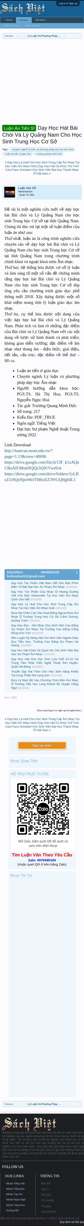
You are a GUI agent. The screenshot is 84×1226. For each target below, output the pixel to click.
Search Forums (12, 25)
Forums (23, 20)
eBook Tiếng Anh (15, 1188)
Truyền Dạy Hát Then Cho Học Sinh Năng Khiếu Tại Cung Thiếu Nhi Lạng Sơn (44, 673)
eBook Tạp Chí (14, 1194)
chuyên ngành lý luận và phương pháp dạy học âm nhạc (42, 149)
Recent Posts (32, 25)
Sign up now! (42, 745)
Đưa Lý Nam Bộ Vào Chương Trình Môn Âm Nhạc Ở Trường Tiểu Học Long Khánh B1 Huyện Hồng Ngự (44, 684)
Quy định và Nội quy (72, 1222)
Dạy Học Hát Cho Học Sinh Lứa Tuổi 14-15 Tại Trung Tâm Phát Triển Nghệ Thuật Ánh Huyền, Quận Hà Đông (44, 662)
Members (40, 20)
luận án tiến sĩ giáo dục (17, 154)
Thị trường (47, 1200)
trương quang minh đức (48, 154)
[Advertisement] (42, 83)
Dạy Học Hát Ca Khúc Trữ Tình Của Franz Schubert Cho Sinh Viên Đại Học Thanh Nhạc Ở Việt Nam (42, 170)
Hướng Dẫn (12, 1210)
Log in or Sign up (68, 3)
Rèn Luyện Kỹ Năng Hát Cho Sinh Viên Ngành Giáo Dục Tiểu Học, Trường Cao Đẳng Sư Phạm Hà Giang (44, 641)
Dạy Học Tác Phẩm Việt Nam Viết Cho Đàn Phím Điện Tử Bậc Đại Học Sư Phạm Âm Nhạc (44, 584)
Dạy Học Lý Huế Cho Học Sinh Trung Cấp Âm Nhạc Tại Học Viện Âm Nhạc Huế (44, 606)
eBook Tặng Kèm (15, 1205)
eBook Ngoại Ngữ (16, 1199)
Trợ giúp (46, 1206)
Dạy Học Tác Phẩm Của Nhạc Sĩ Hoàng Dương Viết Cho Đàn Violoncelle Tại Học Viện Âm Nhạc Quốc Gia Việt (44, 595)
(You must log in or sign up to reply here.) (59, 710)
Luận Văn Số (27, 188)
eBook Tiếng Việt (15, 1183)
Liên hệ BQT (48, 1211)
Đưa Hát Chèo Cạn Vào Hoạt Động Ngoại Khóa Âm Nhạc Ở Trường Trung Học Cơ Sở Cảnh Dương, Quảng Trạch (44, 616)
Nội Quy (46, 1194)
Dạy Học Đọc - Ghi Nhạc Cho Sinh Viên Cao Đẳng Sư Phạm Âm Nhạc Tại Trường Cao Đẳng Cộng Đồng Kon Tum (44, 629)
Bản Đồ (45, 1183)
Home (9, 20)
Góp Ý (45, 1189)
